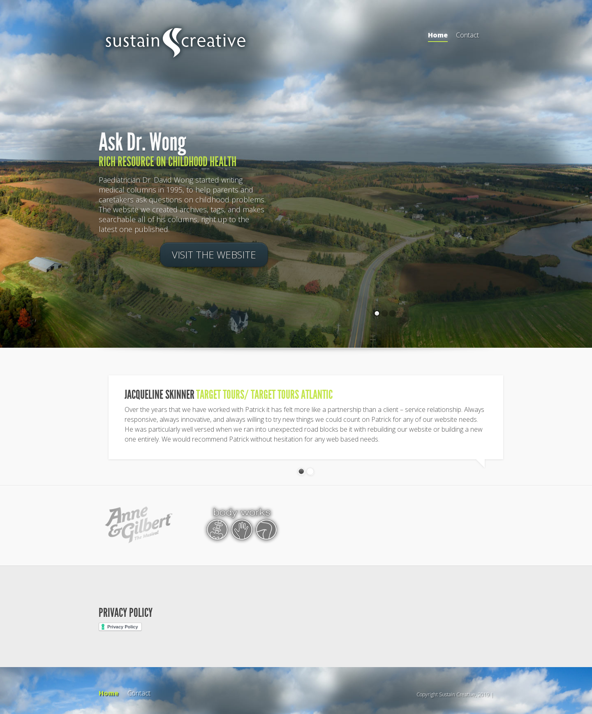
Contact (467, 35)
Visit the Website (214, 255)
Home (438, 36)
